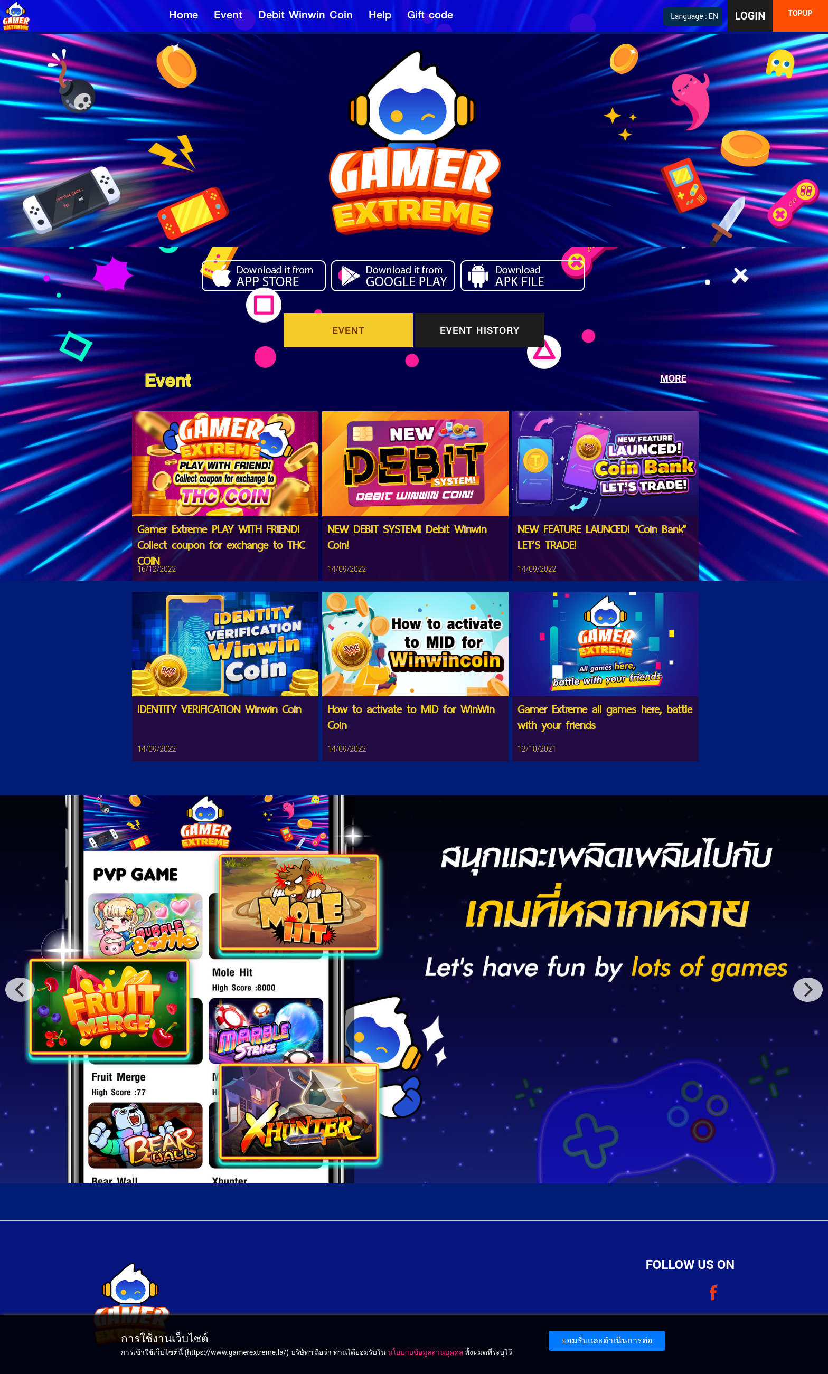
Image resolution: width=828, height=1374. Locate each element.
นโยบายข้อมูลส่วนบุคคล (425, 1352)
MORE (673, 378)
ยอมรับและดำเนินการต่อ (607, 1340)
